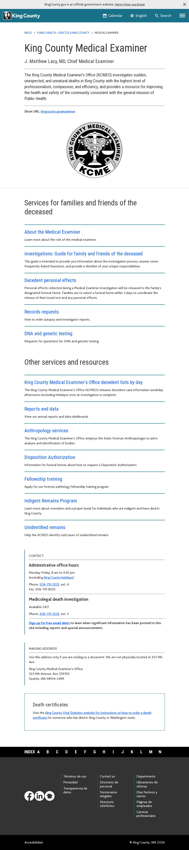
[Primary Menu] (182, 15)
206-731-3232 (49, 584)
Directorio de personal (109, 784)
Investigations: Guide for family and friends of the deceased (83, 254)
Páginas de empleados (144, 804)
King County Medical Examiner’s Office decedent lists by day (83, 382)
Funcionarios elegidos (108, 794)
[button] (184, 4)
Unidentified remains (44, 527)
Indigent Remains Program (50, 501)
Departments (146, 776)
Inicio (28, 32)
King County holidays (58, 577)
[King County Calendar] (113, 15)
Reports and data (41, 409)
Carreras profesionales (146, 814)
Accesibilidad (33, 842)
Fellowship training (43, 479)
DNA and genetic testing (48, 333)
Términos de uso (74, 776)
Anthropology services (46, 431)
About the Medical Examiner (52, 232)
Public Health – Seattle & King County (63, 32)
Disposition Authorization (49, 457)
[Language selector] (139, 15)
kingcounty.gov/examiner (58, 111)
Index (29, 751)
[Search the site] (163, 15)
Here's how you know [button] (130, 4)
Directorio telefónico (107, 804)
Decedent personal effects (50, 280)
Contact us (107, 776)
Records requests (41, 312)
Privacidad (70, 782)
